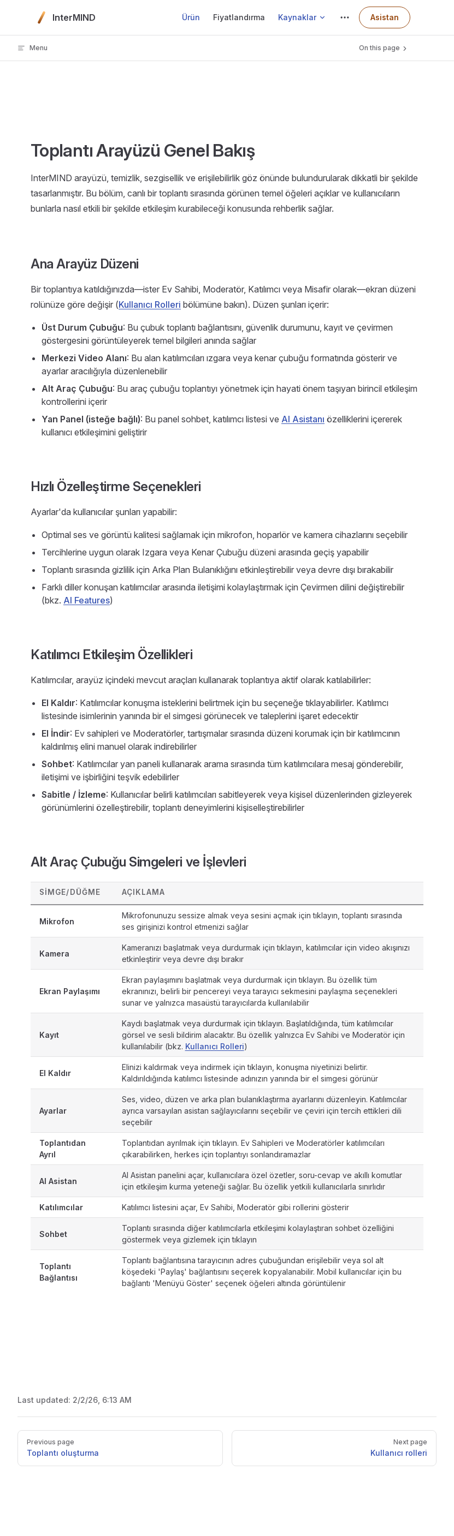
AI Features (86, 600)
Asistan (384, 17)
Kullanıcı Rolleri (150, 304)
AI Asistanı (303, 419)
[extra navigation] (345, 17)
